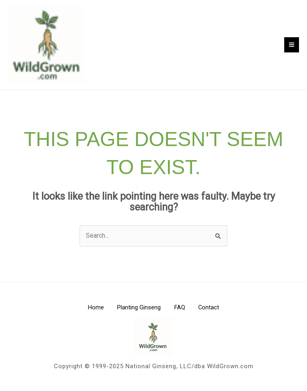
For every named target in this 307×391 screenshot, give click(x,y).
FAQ (180, 311)
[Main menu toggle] (291, 46)
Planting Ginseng (137, 311)
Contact (212, 311)
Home (92, 311)
